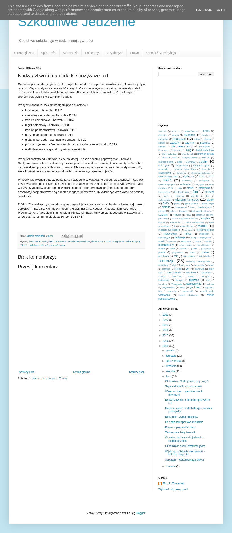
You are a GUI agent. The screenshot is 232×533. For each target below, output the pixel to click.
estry (180, 188)
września (171, 366)
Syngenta (206, 272)
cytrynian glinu (201, 165)
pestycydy (206, 248)
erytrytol (200, 184)
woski (182, 287)
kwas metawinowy (195, 222)
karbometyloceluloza (201, 211)
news (198, 241)
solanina (166, 269)
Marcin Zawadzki (173, 483)
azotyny (189, 142)
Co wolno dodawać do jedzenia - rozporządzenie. (184, 439)
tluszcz (179, 280)
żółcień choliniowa (29, 245)
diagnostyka (164, 172)
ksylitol (161, 222)
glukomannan (164, 200)
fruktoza (210, 192)
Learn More (204, 10)
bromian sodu (169, 157)
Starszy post (136, 372)
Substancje (70, 53)
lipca (169, 376)
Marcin (202, 226)
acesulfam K (191, 131)
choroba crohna (165, 162)
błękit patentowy (57, 241)
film (195, 191)
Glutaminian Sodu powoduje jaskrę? (186, 381)
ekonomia (187, 180)
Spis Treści (48, 53)
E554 (201, 176)
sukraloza (191, 272)
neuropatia (186, 241)
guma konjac (208, 203)
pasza (194, 248)
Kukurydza (175, 222)
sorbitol (177, 269)
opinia (172, 248)
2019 (166, 325)
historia (166, 207)
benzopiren (204, 146)
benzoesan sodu (38, 241)
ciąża (179, 162)
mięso (188, 233)
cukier (203, 161)
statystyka (199, 269)
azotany (174, 142)
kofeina (162, 214)
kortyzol (177, 215)
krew (188, 215)
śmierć (191, 276)
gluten (210, 199)
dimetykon (181, 173)
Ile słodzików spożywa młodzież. (184, 422)
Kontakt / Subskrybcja (161, 53)
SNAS (211, 265)
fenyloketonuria (181, 192)
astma (197, 139)
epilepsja (185, 184)
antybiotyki (163, 139)
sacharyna (185, 265)
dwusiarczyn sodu (101, 241)
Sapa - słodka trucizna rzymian (183, 386)
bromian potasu (205, 153)
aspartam (179, 138)
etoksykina (204, 188)
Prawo (134, 53)
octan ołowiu (185, 245)
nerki (161, 241)
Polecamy (92, 53)
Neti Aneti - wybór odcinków (181, 416)
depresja (206, 169)
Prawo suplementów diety (180, 427)
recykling (163, 265)
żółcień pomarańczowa (52, 245)
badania (205, 142)
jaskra (172, 211)
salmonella (199, 265)
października (174, 360)
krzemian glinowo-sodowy (184, 218)
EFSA (167, 180)
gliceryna (180, 196)
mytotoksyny (164, 237)
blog (188, 150)
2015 (166, 346)
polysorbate (177, 252)
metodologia (170, 233)
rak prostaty (189, 256)
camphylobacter (190, 157)
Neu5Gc (172, 241)
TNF (208, 280)
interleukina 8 (204, 207)
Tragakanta (177, 284)
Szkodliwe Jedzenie (76, 21)
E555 (211, 176)
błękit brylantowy (205, 150)
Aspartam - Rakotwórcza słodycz (184, 459)
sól (187, 268)
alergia (175, 135)
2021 (166, 314)
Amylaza (206, 135)
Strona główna (24, 53)
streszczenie (174, 272)
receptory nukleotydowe (198, 261)
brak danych (187, 154)
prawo (205, 252)
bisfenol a (177, 150)
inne (192, 207)
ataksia (207, 139)
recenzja (166, 260)
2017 (166, 335)
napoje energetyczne (201, 237)
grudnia (170, 350)
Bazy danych (114, 53)
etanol (190, 188)
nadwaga (179, 237)
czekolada (163, 169)
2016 (166, 340)
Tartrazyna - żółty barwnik (180, 432)
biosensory (163, 150)
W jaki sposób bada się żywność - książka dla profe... (185, 453)
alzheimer (190, 134)
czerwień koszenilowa (78, 241)
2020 (166, 319)
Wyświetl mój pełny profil (173, 489)
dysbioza (188, 176)
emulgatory (204, 180)
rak (176, 256)
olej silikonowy (203, 245)
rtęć (174, 265)
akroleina (162, 135)
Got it (221, 10)
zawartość (188, 291)
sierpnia (171, 371)
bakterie (162, 146)
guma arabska (191, 203)
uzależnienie (193, 283)
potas (192, 252)
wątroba (210, 284)
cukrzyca (163, 165)
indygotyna (118, 241)
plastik (161, 252)
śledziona (177, 276)
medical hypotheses (169, 229)
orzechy (183, 248)
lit (175, 226)
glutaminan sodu (187, 199)
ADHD (206, 131)
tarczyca (205, 276)
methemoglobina (205, 229)
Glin (207, 196)
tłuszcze (194, 280)
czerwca (171, 466)
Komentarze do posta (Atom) (50, 378)
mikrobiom (204, 234)
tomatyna (162, 284)
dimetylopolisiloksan (200, 173)
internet (162, 211)
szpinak (162, 276)
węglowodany (168, 287)
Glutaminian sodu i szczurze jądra (185, 446)
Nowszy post (26, 372)
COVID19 (190, 162)
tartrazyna (163, 280)
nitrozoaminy (166, 244)
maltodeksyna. (133, 241)
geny (166, 196)
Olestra (161, 248)
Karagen (183, 211)
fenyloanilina (164, 192)
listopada (171, 355)
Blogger (140, 513)
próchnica (163, 256)
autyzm (161, 143)
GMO (165, 203)
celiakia (206, 157)
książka (205, 218)
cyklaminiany (182, 165)
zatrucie (172, 291)
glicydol (194, 196)
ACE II (175, 131)
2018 (166, 330)
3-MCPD (162, 131)
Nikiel (208, 241)
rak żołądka (205, 256)
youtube (194, 287)
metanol (188, 230)
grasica (177, 203)
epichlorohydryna (166, 184)
